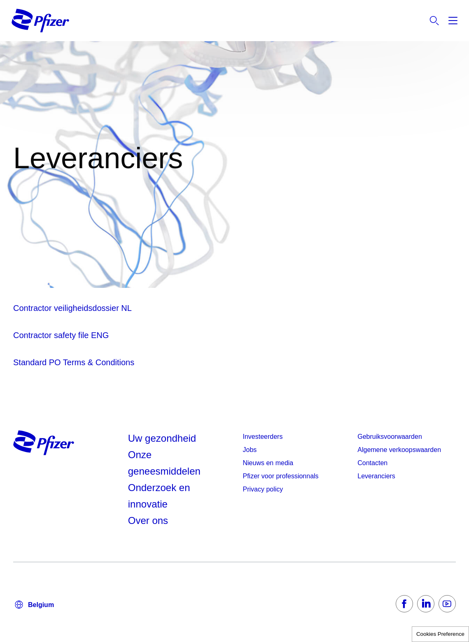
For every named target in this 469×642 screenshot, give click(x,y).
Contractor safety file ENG (61, 335)
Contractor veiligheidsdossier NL (72, 308)
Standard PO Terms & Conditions (73, 362)
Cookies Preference (440, 634)
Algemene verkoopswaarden (399, 449)
